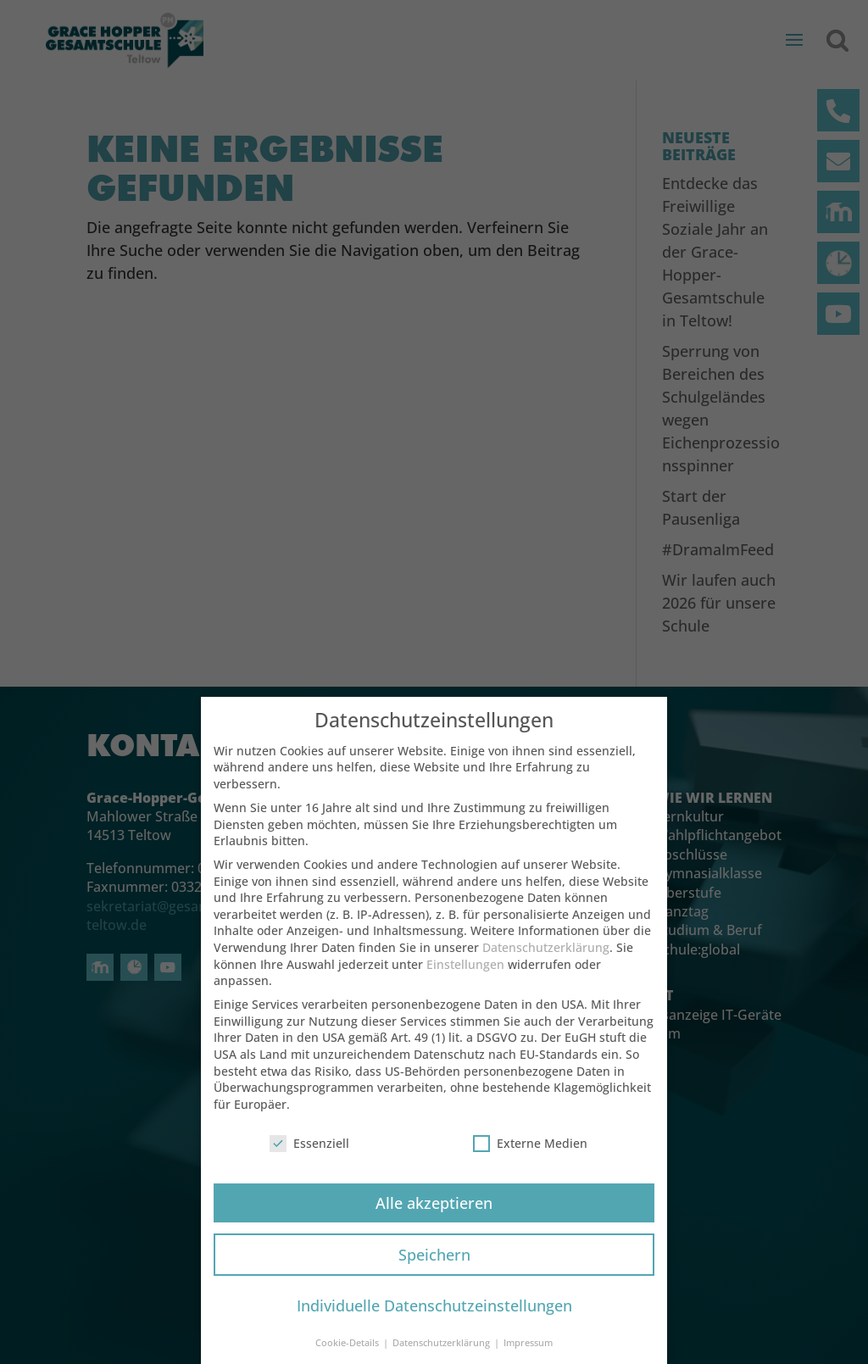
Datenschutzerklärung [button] (442, 1348)
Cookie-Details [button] (348, 1348)
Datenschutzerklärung (545, 952)
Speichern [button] (434, 1260)
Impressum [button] (528, 1348)
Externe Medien (530, 1148)
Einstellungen (465, 969)
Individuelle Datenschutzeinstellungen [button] (434, 1311)
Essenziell (309, 1148)
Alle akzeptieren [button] (434, 1208)
